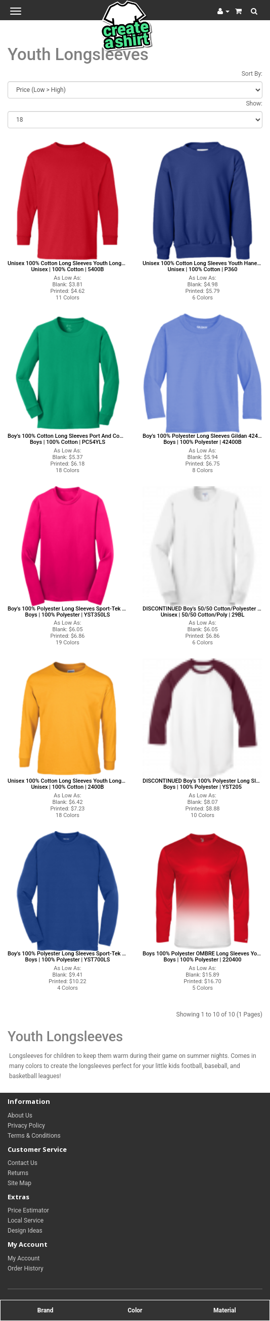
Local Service (25, 1220)
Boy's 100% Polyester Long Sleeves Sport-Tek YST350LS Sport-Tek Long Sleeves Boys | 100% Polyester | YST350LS (67, 612)
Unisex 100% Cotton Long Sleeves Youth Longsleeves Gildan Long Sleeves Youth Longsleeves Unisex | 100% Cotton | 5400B (67, 267)
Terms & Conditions (34, 1135)
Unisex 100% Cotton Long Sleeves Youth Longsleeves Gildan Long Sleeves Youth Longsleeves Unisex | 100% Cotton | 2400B (67, 784)
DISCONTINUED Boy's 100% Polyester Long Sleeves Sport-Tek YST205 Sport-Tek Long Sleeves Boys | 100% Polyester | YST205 (202, 784)
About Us (20, 1115)
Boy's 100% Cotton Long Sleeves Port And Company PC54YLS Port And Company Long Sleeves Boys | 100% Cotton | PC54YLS (67, 439)
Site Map (19, 1183)
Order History (25, 1268)
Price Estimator (28, 1210)
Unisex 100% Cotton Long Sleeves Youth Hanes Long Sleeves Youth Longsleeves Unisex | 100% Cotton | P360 (202, 267)
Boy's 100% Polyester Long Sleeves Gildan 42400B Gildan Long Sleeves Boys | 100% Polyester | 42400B (202, 439)
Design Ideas (25, 1230)
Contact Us (22, 1162)
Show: (254, 103)
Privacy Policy (26, 1125)
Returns (18, 1173)
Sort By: (252, 73)
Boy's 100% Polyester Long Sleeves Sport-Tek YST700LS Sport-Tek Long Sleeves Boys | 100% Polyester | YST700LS (67, 957)
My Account (24, 1258)
